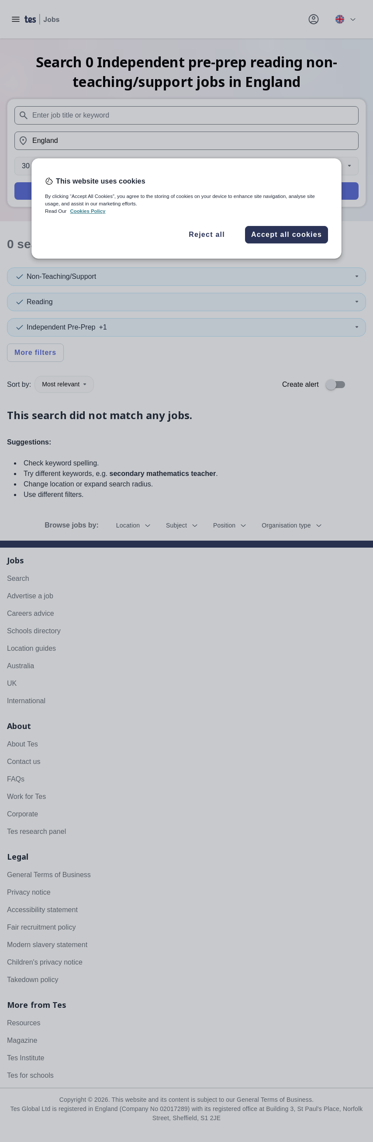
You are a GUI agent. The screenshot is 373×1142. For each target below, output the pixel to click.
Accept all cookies (286, 234)
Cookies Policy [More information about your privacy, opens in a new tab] (87, 211)
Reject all (207, 234)
